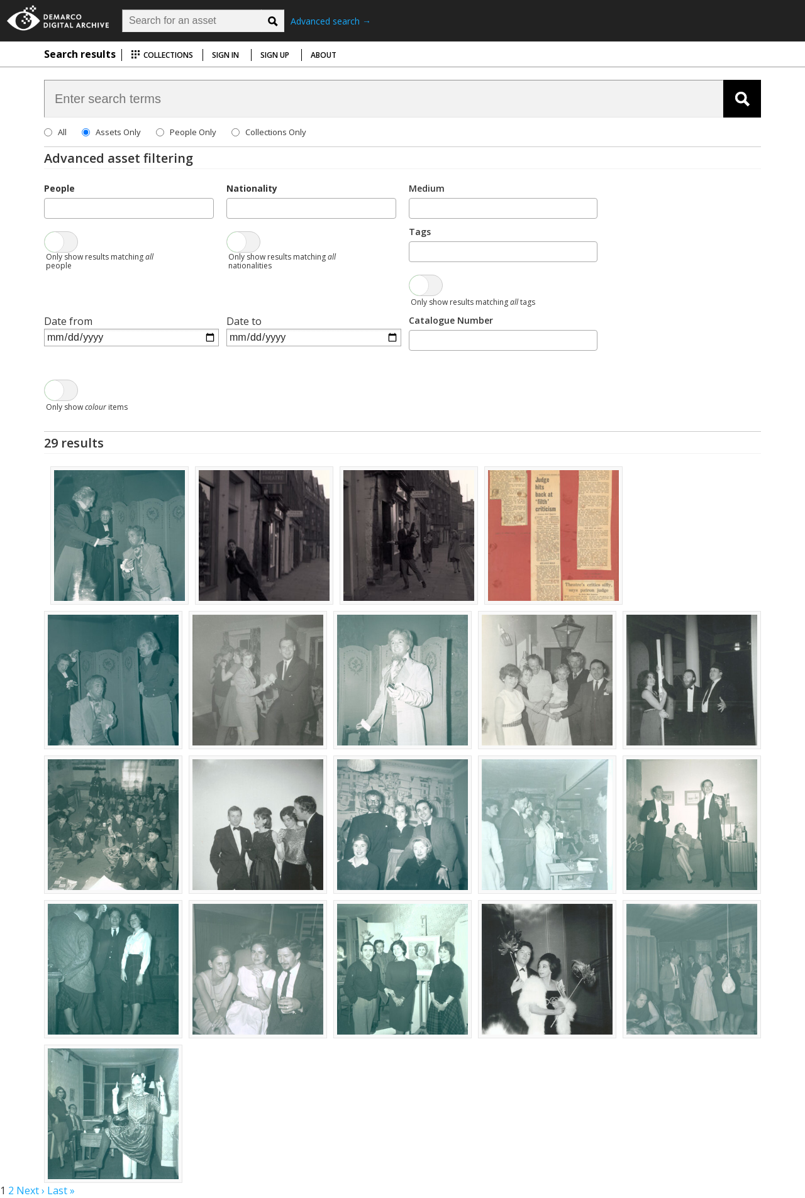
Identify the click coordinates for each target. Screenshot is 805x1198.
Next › (30, 1190)
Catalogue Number (451, 320)
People (59, 188)
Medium (427, 188)
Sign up (274, 55)
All (62, 132)
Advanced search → (331, 21)
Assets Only (118, 132)
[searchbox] (51, 207)
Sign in (225, 55)
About (323, 55)
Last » (61, 1190)
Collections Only (275, 132)
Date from (68, 321)
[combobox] (129, 208)
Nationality (251, 188)
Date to (244, 321)
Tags (420, 232)
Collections (162, 55)
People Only (193, 132)
